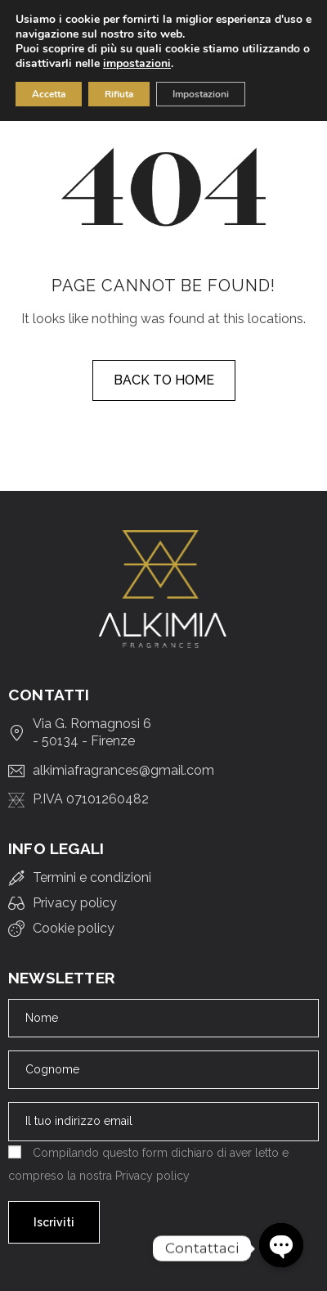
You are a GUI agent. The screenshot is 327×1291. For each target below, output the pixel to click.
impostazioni (137, 63)
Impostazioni (200, 94)
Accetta (48, 94)
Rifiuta (119, 94)
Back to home (164, 380)
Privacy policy (152, 1175)
